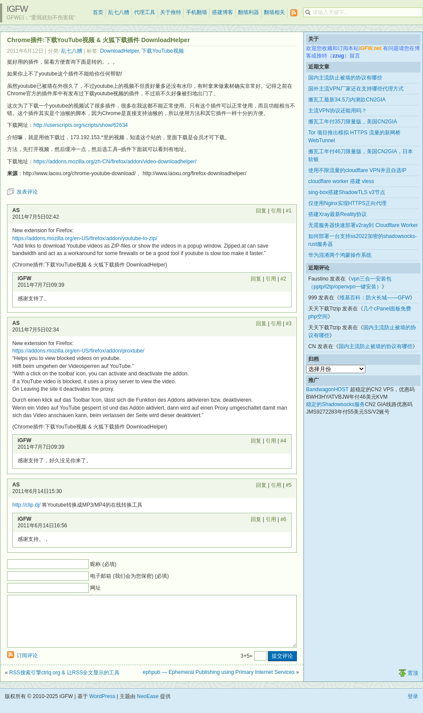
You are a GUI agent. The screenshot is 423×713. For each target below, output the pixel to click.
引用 (276, 211)
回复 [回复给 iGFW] (256, 279)
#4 (283, 441)
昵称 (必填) (103, 564)
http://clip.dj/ (26, 505)
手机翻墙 (196, 12)
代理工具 (144, 12)
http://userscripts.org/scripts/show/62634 (80, 125)
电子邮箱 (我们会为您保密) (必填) (129, 576)
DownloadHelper (119, 51)
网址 (95, 588)
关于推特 (170, 12)
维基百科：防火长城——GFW (374, 298)
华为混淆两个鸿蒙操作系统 (340, 255)
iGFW (17, 9)
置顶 (413, 684)
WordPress (102, 707)
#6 (283, 519)
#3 (289, 323)
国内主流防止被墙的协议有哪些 (345, 78)
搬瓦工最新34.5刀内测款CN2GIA (347, 100)
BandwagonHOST (327, 389)
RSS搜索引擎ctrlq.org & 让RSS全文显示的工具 (64, 683)
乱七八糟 (118, 12)
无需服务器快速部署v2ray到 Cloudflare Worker (363, 225)
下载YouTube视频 (162, 51)
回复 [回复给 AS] (261, 211)
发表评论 (27, 192)
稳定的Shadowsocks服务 (335, 404)
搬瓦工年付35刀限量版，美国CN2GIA (352, 122)
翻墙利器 (248, 12)
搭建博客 (222, 12)
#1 (289, 211)
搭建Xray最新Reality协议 (337, 214)
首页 (98, 12)
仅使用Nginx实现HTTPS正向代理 (347, 203)
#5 (289, 485)
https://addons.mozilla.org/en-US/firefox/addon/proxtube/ (78, 351)
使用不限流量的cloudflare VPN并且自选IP (357, 170)
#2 (283, 279)
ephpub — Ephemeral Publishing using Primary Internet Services (218, 683)
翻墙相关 (274, 12)
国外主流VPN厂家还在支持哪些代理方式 (356, 89)
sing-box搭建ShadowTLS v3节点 (346, 192)
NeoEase (147, 707)
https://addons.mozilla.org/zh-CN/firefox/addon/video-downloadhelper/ (115, 161)
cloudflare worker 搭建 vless (341, 181)
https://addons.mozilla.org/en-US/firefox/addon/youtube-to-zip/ (84, 238)
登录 (413, 707)
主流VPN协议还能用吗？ (337, 111)
